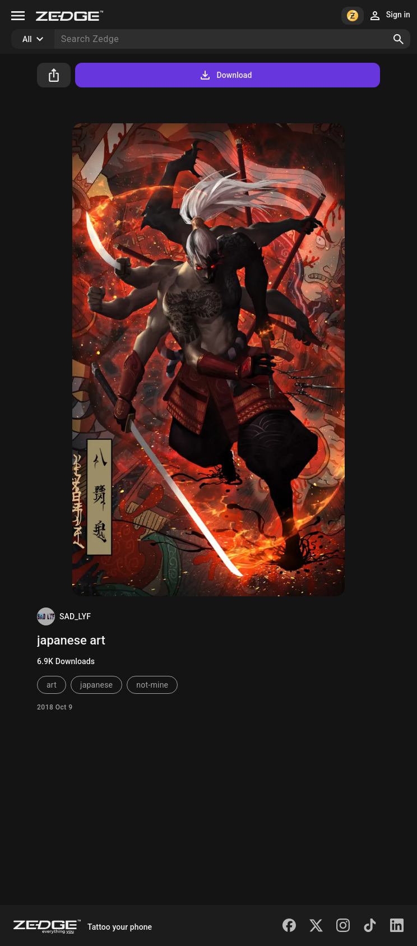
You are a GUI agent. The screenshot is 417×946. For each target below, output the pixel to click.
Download (225, 75)
